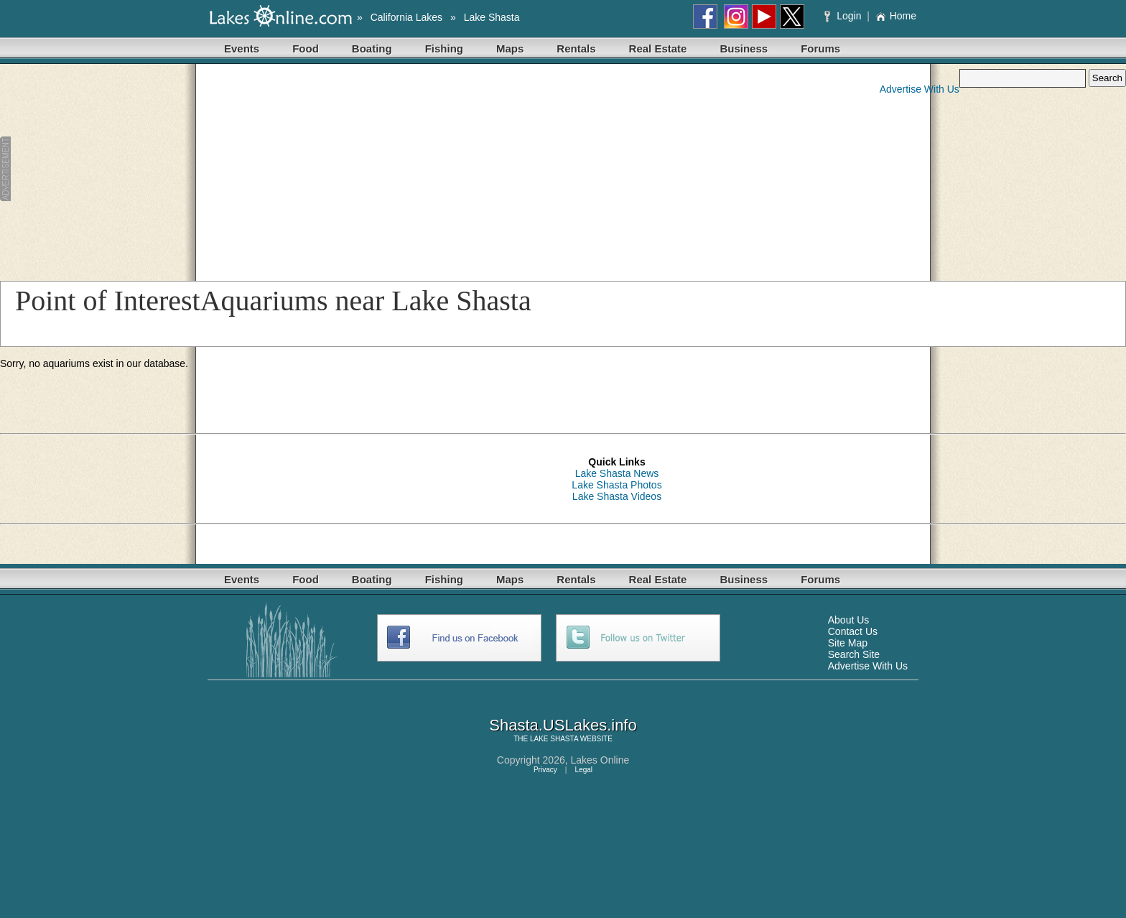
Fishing (444, 48)
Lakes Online (600, 760)
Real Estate (658, 48)
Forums (820, 48)
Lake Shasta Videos (616, 496)
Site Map (847, 643)
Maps (510, 48)
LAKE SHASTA (554, 739)
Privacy (545, 770)
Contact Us (853, 631)
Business (744, 48)
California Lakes (406, 17)
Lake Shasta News (617, 473)
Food (305, 48)
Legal (583, 770)
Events (241, 48)
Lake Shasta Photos (616, 485)
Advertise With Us (919, 89)
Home (895, 16)
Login (844, 16)
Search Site (854, 654)
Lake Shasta (492, 17)
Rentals (576, 48)
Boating (372, 48)
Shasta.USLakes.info (562, 725)
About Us (849, 620)
